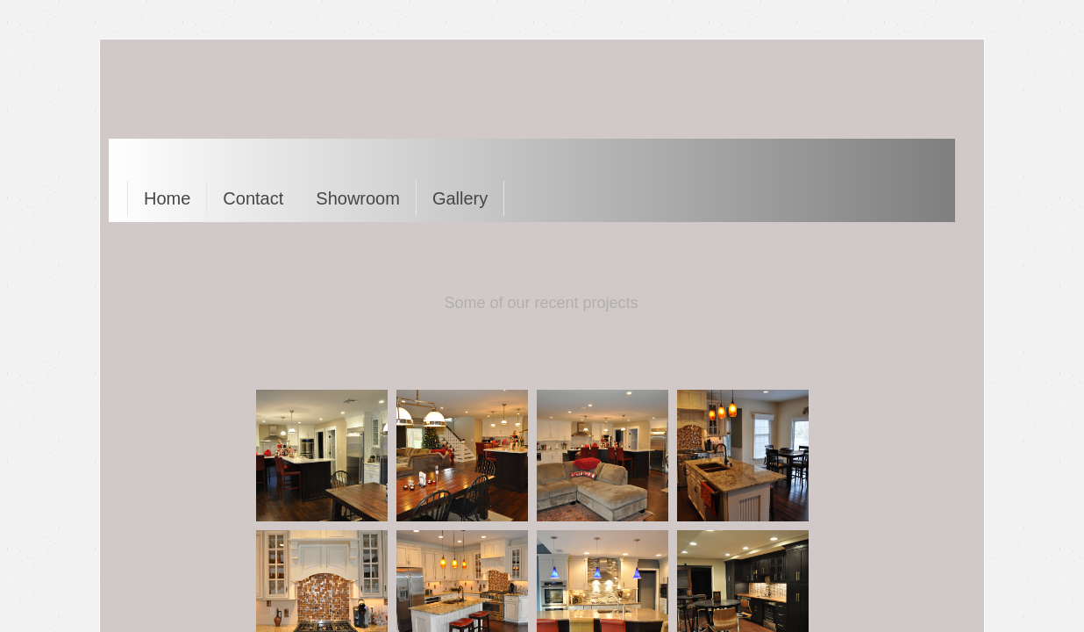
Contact (253, 198)
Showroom (358, 198)
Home (167, 198)
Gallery (460, 198)
